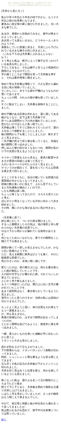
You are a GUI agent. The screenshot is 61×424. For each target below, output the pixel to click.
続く (4, 419)
